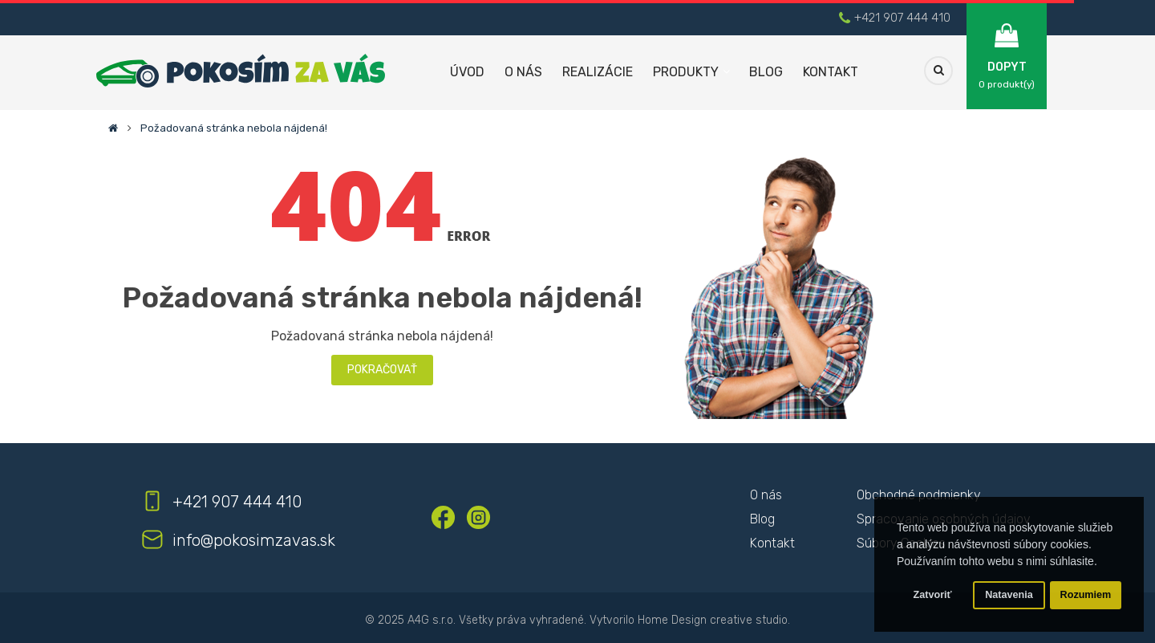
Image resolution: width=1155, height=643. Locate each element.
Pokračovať (382, 369)
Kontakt (772, 543)
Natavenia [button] (1009, 594)
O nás (766, 495)
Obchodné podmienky (919, 495)
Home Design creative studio (713, 620)
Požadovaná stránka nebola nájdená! (233, 128)
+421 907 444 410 (902, 17)
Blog (762, 519)
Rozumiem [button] (1086, 594)
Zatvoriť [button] (933, 594)
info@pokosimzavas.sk (253, 540)
